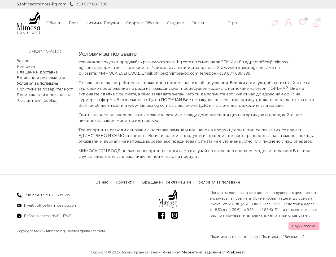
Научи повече (304, 226)
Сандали (175, 23)
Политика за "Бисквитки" (282, 237)
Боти (74, 23)
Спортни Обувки (143, 23)
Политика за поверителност (45, 89)
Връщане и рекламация (41, 78)
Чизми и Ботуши (102, 23)
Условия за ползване (37, 83)
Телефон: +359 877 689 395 (47, 195)
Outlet (198, 23)
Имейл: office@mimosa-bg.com (50, 205)
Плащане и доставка (37, 72)
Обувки (54, 23)
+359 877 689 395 (88, 4)
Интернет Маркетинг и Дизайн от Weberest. (203, 252)
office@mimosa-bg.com (41, 4)
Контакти (26, 66)
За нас (23, 61)
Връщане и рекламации (166, 182)
